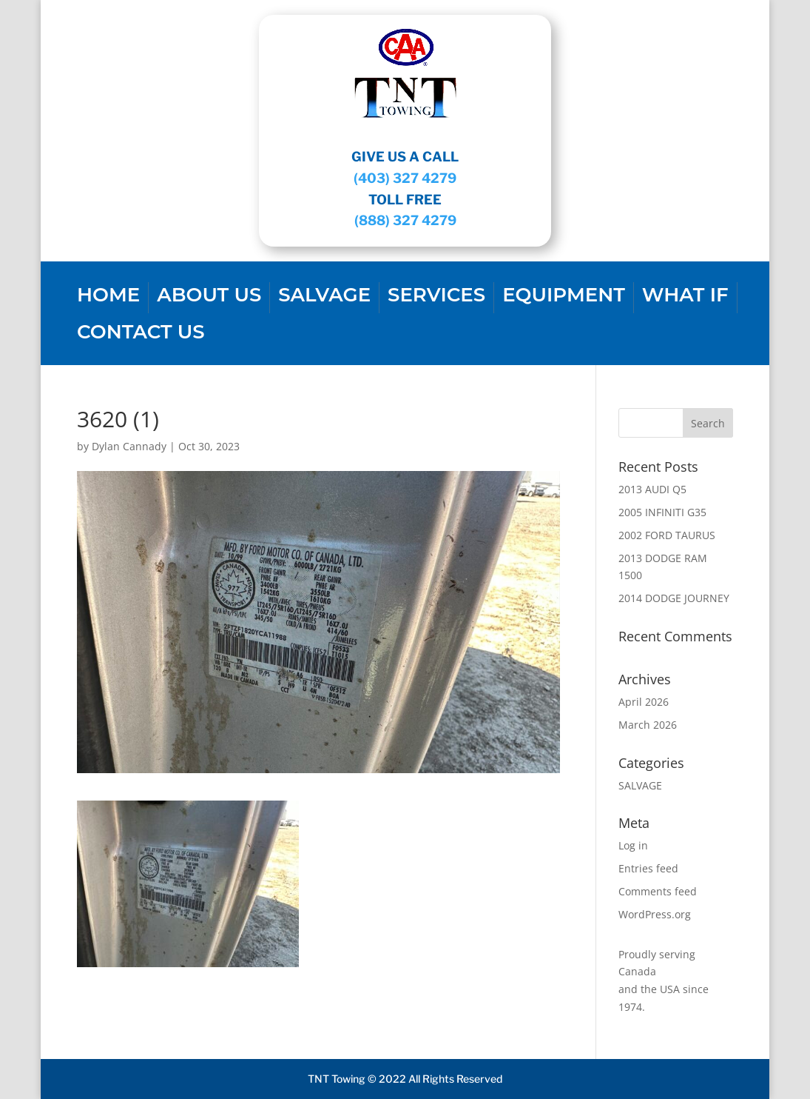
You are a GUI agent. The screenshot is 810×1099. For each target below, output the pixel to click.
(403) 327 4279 (405, 178)
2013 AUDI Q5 (652, 489)
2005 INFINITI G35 (662, 512)
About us (209, 298)
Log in (633, 845)
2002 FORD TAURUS (666, 535)
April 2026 (643, 702)
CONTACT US (141, 335)
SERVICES (436, 298)
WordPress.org (654, 914)
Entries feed (648, 868)
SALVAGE (324, 298)
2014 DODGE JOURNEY (673, 598)
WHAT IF (685, 298)
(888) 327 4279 (405, 220)
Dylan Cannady (129, 446)
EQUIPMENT (563, 298)
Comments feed (657, 891)
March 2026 (647, 725)
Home (108, 298)
